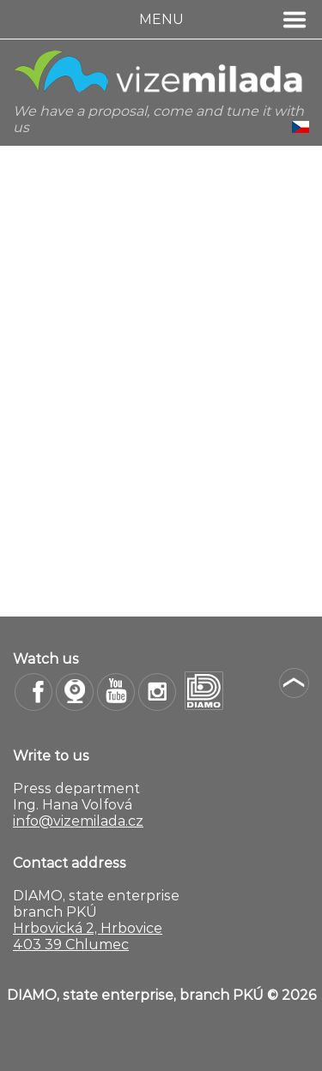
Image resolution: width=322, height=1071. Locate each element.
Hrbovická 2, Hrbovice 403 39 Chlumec (87, 936)
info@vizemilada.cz (78, 821)
